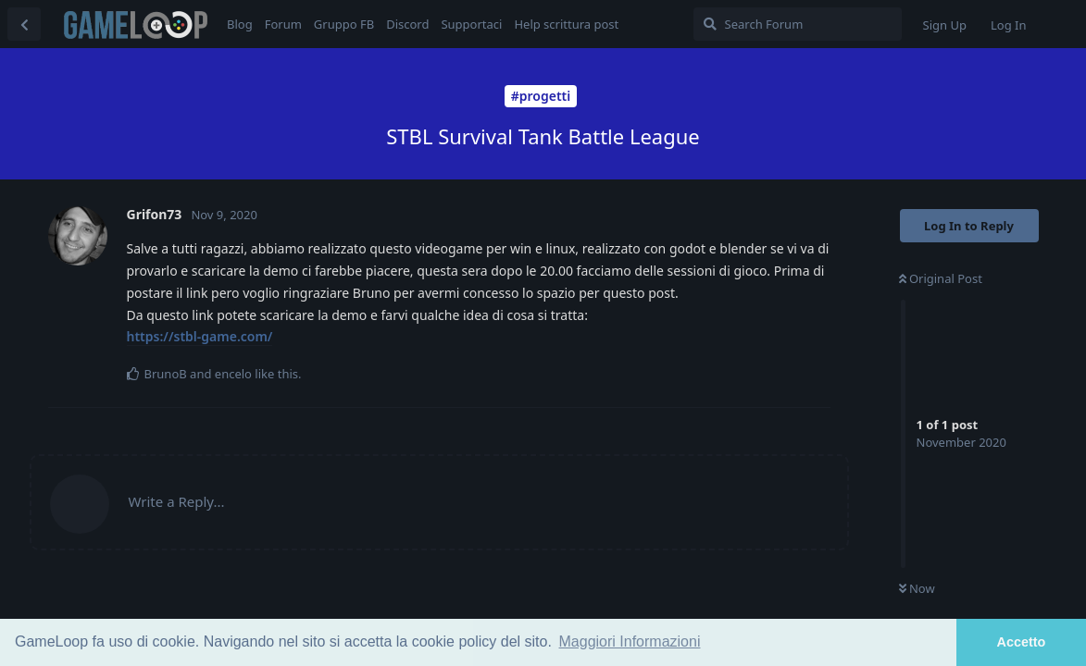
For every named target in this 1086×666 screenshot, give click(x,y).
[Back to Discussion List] (24, 24)
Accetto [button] (1021, 642)
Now (917, 588)
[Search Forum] (797, 24)
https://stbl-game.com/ (200, 336)
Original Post (940, 278)
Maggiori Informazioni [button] (630, 641)
